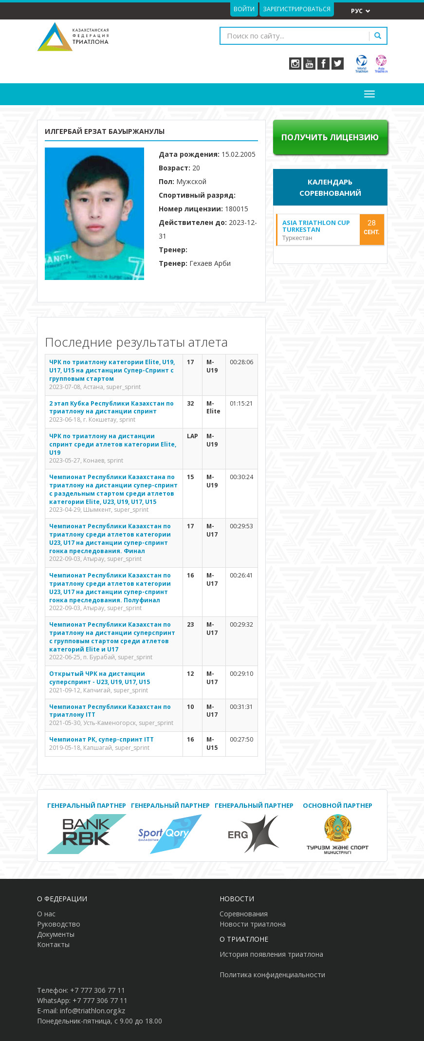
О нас (46, 913)
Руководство (58, 924)
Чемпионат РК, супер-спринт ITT (101, 739)
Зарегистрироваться (297, 9)
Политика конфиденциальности (272, 974)
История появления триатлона (271, 954)
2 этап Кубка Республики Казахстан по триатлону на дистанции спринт (111, 407)
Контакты (53, 944)
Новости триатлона (253, 924)
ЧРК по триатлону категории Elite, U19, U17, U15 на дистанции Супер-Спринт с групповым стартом (112, 370)
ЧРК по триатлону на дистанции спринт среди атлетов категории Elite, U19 (112, 444)
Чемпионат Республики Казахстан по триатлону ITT (110, 711)
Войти (244, 9)
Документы (55, 934)
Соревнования (244, 913)
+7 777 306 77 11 (97, 990)
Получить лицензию (330, 137)
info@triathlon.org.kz (92, 1010)
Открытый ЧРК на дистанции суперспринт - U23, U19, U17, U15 (99, 677)
